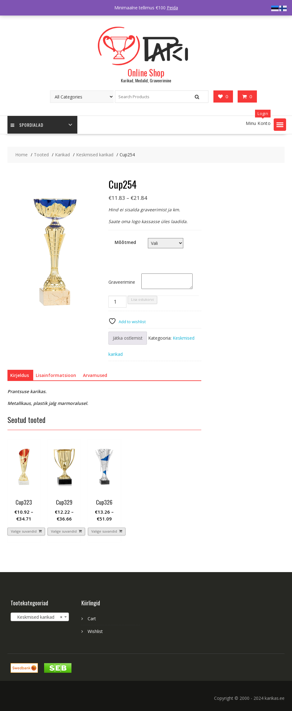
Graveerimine (121, 282)
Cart (92, 619)
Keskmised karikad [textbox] (37, 617)
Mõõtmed (125, 242)
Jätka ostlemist (128, 338)
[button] (280, 124)
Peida (172, 8)
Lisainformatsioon (56, 375)
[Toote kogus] (117, 302)
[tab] (19, 375)
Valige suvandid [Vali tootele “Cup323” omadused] (24, 531)
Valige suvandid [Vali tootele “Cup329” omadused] (64, 531)
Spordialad (27, 125)
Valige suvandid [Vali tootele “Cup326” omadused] (104, 531)
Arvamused (95, 375)
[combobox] (40, 616)
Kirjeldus (19, 375)
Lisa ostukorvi (142, 299)
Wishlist (95, 631)
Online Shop (146, 72)
